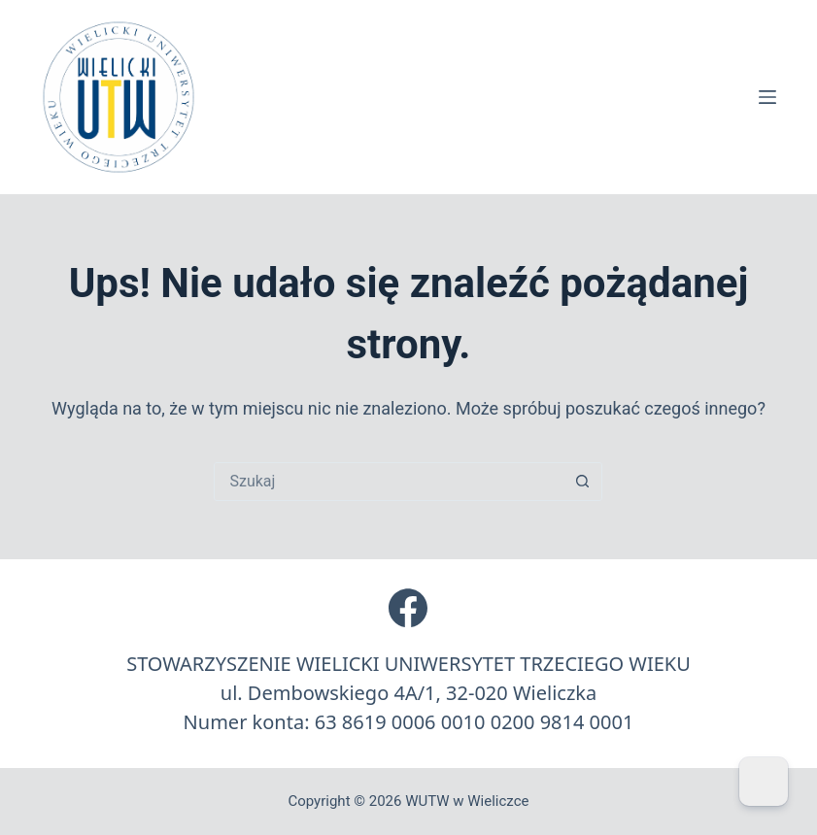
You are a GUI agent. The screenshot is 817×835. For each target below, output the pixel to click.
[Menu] (767, 97)
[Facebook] (408, 607)
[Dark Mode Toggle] (763, 781)
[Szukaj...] (388, 481)
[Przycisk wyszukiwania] (581, 481)
